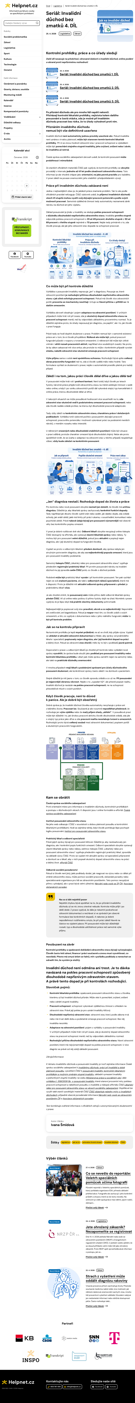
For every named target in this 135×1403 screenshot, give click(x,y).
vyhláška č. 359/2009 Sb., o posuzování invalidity (70, 1081)
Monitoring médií (13, 94)
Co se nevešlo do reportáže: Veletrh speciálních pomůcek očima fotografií (108, 1178)
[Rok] (26, 157)
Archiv (7, 139)
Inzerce (8, 105)
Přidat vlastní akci (23, 197)
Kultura (8, 59)
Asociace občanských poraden (78, 1098)
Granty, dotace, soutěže (16, 89)
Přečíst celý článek (95, 1207)
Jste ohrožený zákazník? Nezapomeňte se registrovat (109, 1229)
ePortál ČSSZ (66, 862)
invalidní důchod (111, 1142)
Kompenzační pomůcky (16, 111)
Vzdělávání (9, 116)
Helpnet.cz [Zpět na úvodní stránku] (25, 5)
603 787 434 (54, 1387)
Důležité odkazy (12, 122)
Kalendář (8, 100)
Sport (7, 53)
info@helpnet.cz (72, 1387)
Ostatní (8, 70)
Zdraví (7, 42)
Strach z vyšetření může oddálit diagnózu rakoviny (106, 1278)
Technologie (10, 64)
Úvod (48, 6)
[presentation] (64, 1180)
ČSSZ (123, 1142)
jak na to (76, 1142)
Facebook (15, 255)
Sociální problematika (15, 36)
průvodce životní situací (92, 1142)
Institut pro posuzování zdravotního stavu (85, 831)
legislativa (66, 1142)
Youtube (27, 255)
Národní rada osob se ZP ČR (109, 883)
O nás (7, 133)
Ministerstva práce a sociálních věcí (103, 1077)
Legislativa (9, 47)
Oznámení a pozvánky (15, 83)
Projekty (8, 128)
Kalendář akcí (22, 150)
